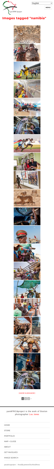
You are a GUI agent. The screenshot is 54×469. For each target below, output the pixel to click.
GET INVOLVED (11, 452)
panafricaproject (10, 465)
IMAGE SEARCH (11, 458)
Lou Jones (34, 414)
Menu (48, 7)
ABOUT (7, 447)
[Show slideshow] (27, 393)
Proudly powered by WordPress (29, 465)
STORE (7, 430)
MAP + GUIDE (10, 441)
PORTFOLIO (9, 436)
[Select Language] (42, 3)
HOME (7, 425)
